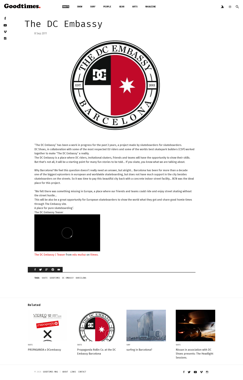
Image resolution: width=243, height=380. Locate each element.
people (107, 6)
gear (121, 6)
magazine (150, 6)
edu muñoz (79, 254)
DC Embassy (68, 278)
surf (92, 6)
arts (134, 6)
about (65, 372)
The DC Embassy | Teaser (49, 254)
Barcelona (81, 278)
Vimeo (94, 254)
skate (65, 6)
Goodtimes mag (50, 372)
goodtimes (55, 278)
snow (79, 6)
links (73, 372)
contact (82, 372)
